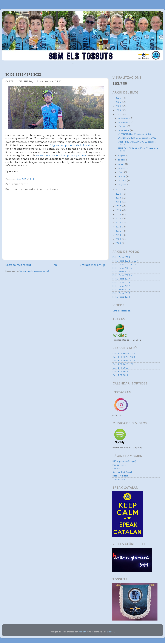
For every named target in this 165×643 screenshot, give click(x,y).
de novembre (124, 122)
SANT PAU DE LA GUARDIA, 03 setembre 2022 (137, 149)
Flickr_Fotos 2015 (121, 293)
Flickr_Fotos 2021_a (122, 268)
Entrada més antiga (93, 265)
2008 (119, 243)
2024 (119, 106)
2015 (119, 214)
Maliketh (82, 631)
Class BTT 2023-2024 (123, 353)
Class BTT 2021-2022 (123, 360)
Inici (55, 265)
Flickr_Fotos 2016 (121, 289)
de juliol (121, 159)
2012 (119, 226)
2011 (119, 230)
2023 (119, 110)
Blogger (110, 631)
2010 (119, 234)
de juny (121, 163)
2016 (119, 210)
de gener (122, 184)
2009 (119, 239)
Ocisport (116, 468)
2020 (119, 193)
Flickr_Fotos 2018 (121, 282)
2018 (119, 201)
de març (122, 176)
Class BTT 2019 (120, 367)
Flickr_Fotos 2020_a (122, 275)
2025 (119, 101)
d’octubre (122, 126)
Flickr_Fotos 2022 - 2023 (125, 260)
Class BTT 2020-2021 (123, 364)
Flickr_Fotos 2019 (121, 278)
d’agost (121, 155)
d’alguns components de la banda (70, 145)
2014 (119, 218)
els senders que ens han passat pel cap (61, 155)
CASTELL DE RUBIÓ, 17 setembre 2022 (136, 137)
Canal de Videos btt (121, 310)
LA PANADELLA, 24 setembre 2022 (134, 133)
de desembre (124, 117)
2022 (119, 114)
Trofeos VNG (118, 479)
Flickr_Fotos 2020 (121, 271)
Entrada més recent (18, 265)
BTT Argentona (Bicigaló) (124, 461)
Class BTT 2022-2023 (123, 357)
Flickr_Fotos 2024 (121, 257)
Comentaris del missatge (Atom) (34, 270)
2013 (119, 222)
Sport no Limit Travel (122, 472)
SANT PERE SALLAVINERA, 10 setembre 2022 (136, 143)
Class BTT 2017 (120, 375)
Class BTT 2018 (120, 371)
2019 (119, 197)
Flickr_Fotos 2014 (121, 296)
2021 (119, 189)
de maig (122, 168)
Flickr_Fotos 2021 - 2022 (125, 264)
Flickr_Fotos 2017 (121, 285)
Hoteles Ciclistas (120, 475)
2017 (119, 206)
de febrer (122, 180)
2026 (119, 97)
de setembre (124, 130)
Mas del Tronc (119, 464)
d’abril (121, 172)
